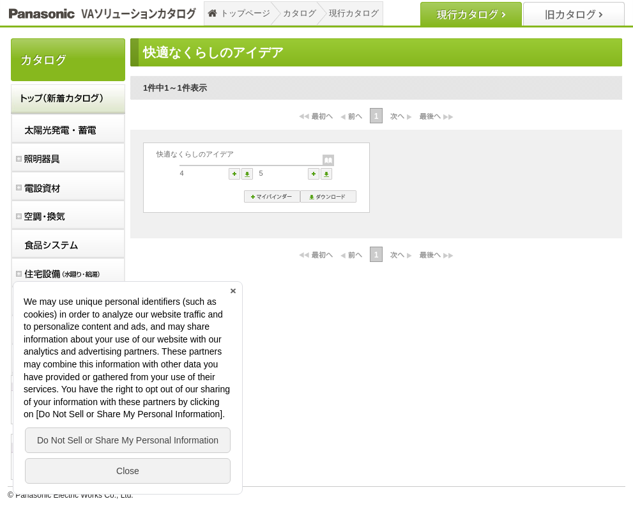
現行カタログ (354, 13)
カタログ (299, 13)
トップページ (245, 13)
